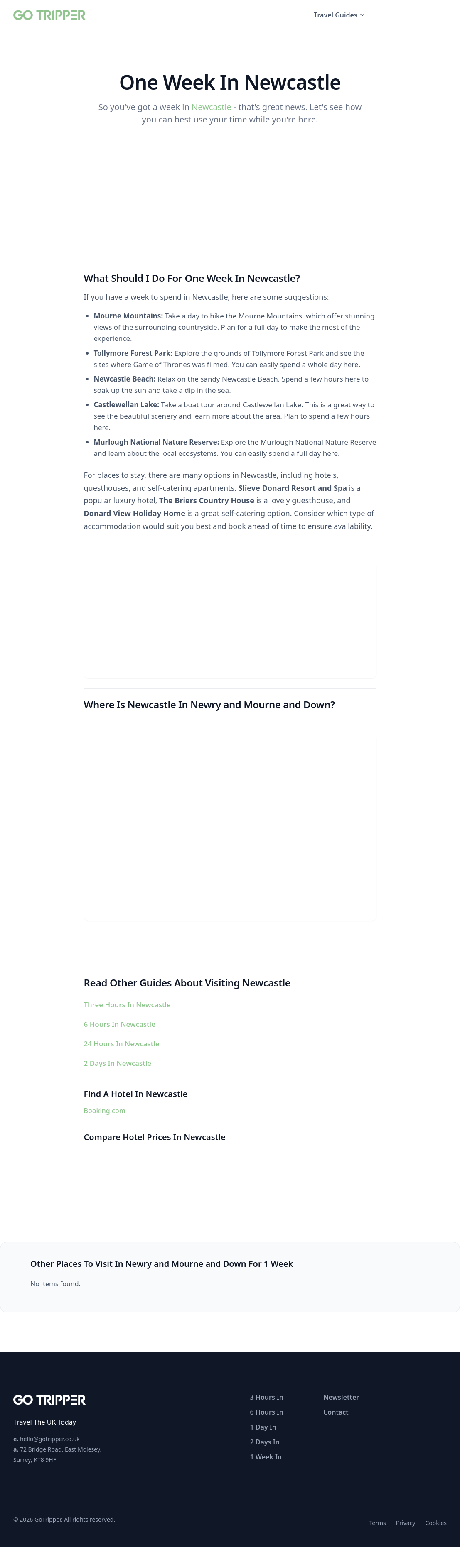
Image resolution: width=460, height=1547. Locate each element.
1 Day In (263, 1427)
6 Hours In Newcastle (119, 1024)
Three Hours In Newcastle (127, 1004)
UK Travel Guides (414, 15)
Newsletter (341, 1397)
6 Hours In (267, 1412)
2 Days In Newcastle (118, 1063)
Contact (336, 1412)
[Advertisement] (230, 620)
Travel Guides (340, 15)
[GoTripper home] (50, 14)
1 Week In (266, 1456)
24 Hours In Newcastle (122, 1043)
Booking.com (104, 1110)
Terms (377, 1523)
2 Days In (265, 1442)
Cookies (436, 1523)
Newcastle (211, 107)
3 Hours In (267, 1397)
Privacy (406, 1523)
